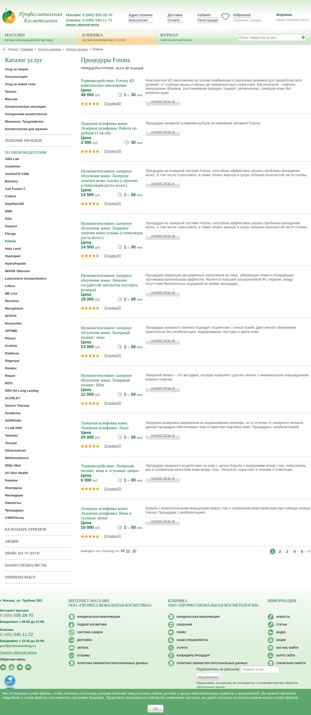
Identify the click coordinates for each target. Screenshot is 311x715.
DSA (8, 219)
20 (128, 551)
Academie (12, 166)
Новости (283, 616)
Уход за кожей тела (20, 84)
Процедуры (14, 510)
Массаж (11, 99)
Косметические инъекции (25, 106)
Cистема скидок (90, 632)
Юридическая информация (98, 616)
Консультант (139, 20)
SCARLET (12, 398)
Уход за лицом (16, 69)
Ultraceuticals (15, 450)
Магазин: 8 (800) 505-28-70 (89, 15)
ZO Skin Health (16, 473)
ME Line (11, 293)
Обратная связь (13, 659)
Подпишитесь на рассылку (218, 669)
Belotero (11, 181)
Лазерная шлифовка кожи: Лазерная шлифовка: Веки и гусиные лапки (106, 513)
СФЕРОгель (14, 518)
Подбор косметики (92, 624)
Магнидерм (14, 495)
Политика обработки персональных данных (112, 663)
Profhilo (11, 346)
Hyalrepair (13, 256)
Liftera (10, 286)
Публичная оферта (291, 663)
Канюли (11, 480)
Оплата (174, 20)
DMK (8, 211)
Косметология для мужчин (26, 129)
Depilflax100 (14, 204)
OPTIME (11, 331)
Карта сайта (285, 655)
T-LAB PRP (13, 428)
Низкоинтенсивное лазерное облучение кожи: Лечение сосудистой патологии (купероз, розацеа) (109, 282)
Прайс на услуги (22, 553)
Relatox (11, 368)
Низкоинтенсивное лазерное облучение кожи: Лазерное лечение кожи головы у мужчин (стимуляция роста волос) (109, 178)
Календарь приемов (25, 529)
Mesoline (12, 301)
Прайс (181, 632)
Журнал (194, 38)
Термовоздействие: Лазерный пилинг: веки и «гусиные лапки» (110, 468)
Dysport (11, 226)
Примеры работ (20, 577)
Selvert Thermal (17, 405)
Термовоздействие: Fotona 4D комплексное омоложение (107, 83)
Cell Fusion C (15, 189)
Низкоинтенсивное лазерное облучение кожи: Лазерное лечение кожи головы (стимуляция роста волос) (112, 230)
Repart (10, 376)
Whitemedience (17, 458)
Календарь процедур (193, 655)
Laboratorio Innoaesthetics (26, 278)
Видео (281, 632)
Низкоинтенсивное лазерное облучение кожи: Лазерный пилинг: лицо (106, 332)
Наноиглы (13, 503)
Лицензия (184, 624)
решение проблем (23, 141)
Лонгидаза (13, 488)
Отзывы (83, 655)
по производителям (26, 153)
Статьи (281, 624)
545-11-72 (16, 634)
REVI (8, 383)
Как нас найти (287, 647)
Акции (11, 541)
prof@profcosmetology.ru (18, 646)
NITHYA (11, 316)
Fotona (10, 241)
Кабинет (204, 15)
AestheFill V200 (17, 174)
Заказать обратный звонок (82, 24)
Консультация (16, 77)
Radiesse (12, 353)
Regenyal (12, 361)
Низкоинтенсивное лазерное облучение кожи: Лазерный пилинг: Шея (106, 380)
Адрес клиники (141, 15)
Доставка (175, 15)
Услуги (182, 647)
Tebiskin (11, 435)
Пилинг (11, 91)
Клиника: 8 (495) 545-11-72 (89, 20)
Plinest (10, 338)
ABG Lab (12, 159)
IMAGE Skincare (17, 271)
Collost (10, 196)
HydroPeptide (15, 263)
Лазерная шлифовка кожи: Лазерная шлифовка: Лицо (105, 425)
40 (134, 551)
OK (155, 709)
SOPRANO (13, 420)
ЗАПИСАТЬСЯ (163, 102)
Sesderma (12, 413)
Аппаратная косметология (26, 114)
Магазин (39, 38)
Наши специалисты (26, 565)
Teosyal (11, 443)
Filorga (10, 234)
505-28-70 (16, 615)
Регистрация (208, 20)
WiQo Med (13, 465)
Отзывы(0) (112, 103)
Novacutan (13, 323)
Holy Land (13, 248)
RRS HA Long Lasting (22, 391)
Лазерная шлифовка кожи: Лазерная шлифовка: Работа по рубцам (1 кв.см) (109, 128)
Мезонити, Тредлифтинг (24, 121)
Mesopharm (14, 308)
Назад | (13, 49)
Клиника (116, 38)
